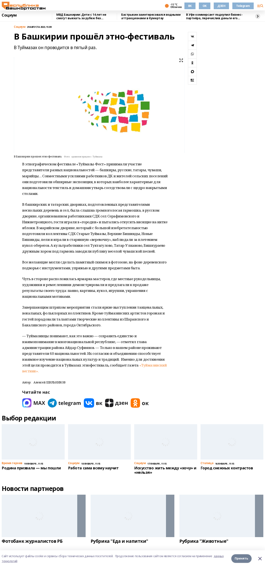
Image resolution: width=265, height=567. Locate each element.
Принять (241, 559)
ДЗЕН (221, 6)
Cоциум (9, 15)
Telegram (243, 6)
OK (205, 6)
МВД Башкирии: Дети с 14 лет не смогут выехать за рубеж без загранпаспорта (81, 16)
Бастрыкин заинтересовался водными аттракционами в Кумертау (150, 16)
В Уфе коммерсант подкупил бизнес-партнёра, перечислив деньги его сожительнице (214, 16)
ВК (190, 6)
